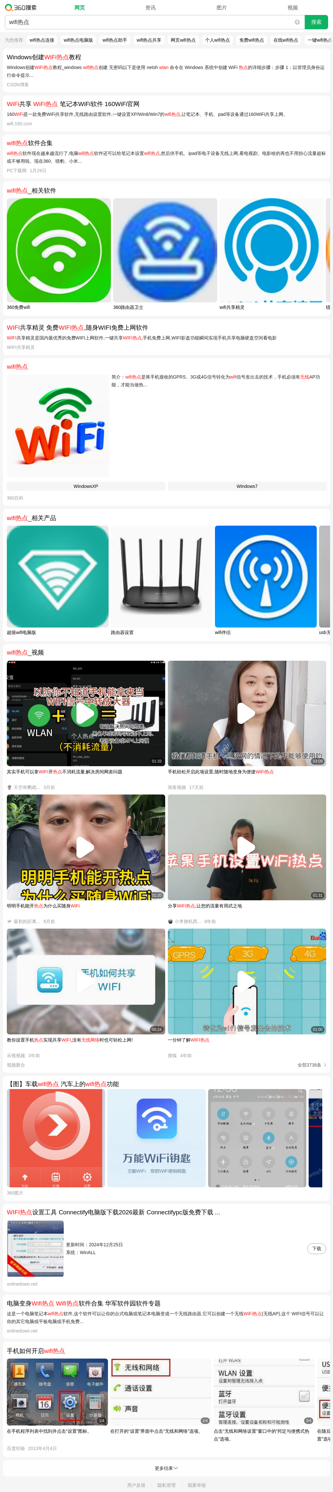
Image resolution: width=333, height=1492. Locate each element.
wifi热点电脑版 (78, 40)
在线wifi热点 (285, 40)
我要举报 (197, 1485)
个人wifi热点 (217, 40)
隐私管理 (166, 1485)
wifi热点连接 (42, 40)
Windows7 (247, 486)
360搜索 (22, 7)
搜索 (316, 22)
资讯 (150, 7)
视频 (292, 7)
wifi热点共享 (149, 40)
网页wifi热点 (183, 40)
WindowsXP (85, 486)
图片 (222, 7)
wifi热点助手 (114, 40)
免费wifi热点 (251, 40)
